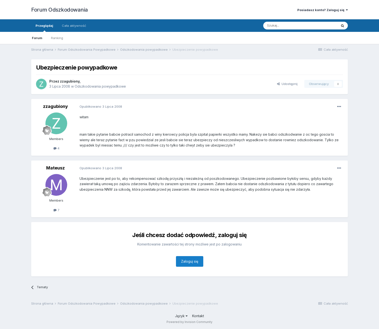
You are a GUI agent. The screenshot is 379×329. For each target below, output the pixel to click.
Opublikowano (101, 106)
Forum (37, 38)
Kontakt (198, 316)
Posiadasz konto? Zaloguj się (322, 10)
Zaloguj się (189, 261)
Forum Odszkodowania (59, 10)
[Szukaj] (288, 25)
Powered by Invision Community (189, 322)
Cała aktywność (74, 26)
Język (181, 316)
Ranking (57, 38)
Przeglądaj (44, 28)
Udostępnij (287, 84)
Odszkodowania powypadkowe (100, 86)
